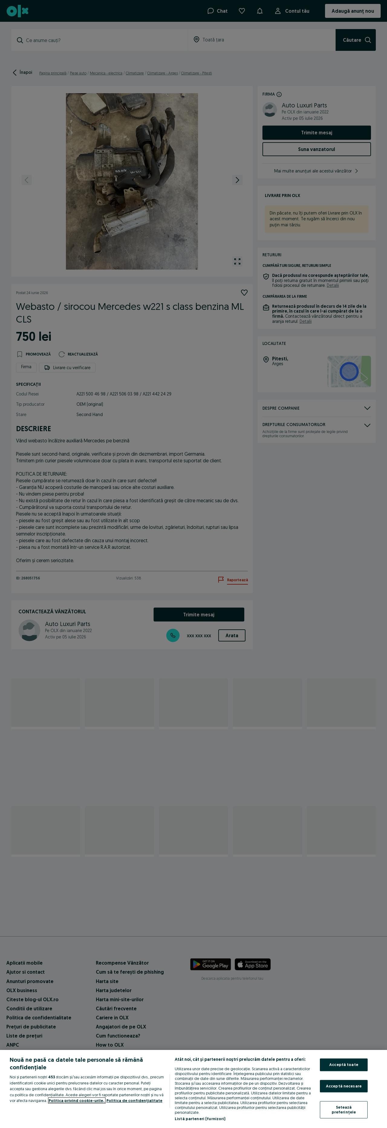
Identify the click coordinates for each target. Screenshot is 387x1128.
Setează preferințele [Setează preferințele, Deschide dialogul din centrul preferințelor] (344, 1110)
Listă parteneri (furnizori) (200, 1118)
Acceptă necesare (344, 1086)
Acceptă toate (343, 1064)
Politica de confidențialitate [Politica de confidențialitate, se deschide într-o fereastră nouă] (134, 1100)
